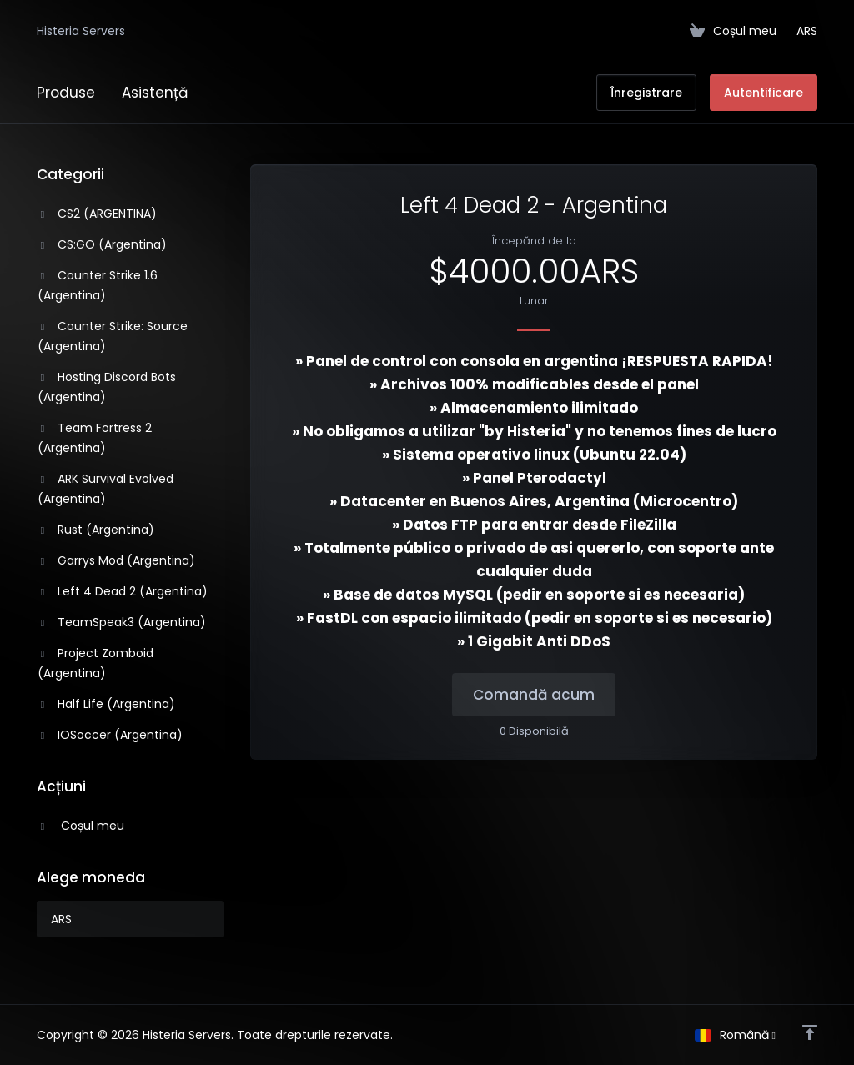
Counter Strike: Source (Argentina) (113, 336)
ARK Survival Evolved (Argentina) (105, 488)
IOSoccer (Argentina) (110, 734)
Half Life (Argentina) (106, 704)
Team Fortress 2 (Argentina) (95, 437)
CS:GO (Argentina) (102, 244)
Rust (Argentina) (96, 529)
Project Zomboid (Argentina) (95, 663)
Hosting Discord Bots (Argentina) (107, 387)
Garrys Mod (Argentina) (116, 560)
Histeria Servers (81, 31)
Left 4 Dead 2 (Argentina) (123, 591)
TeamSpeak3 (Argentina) (122, 622)
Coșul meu (81, 825)
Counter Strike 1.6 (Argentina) (98, 285)
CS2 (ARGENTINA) (97, 213)
